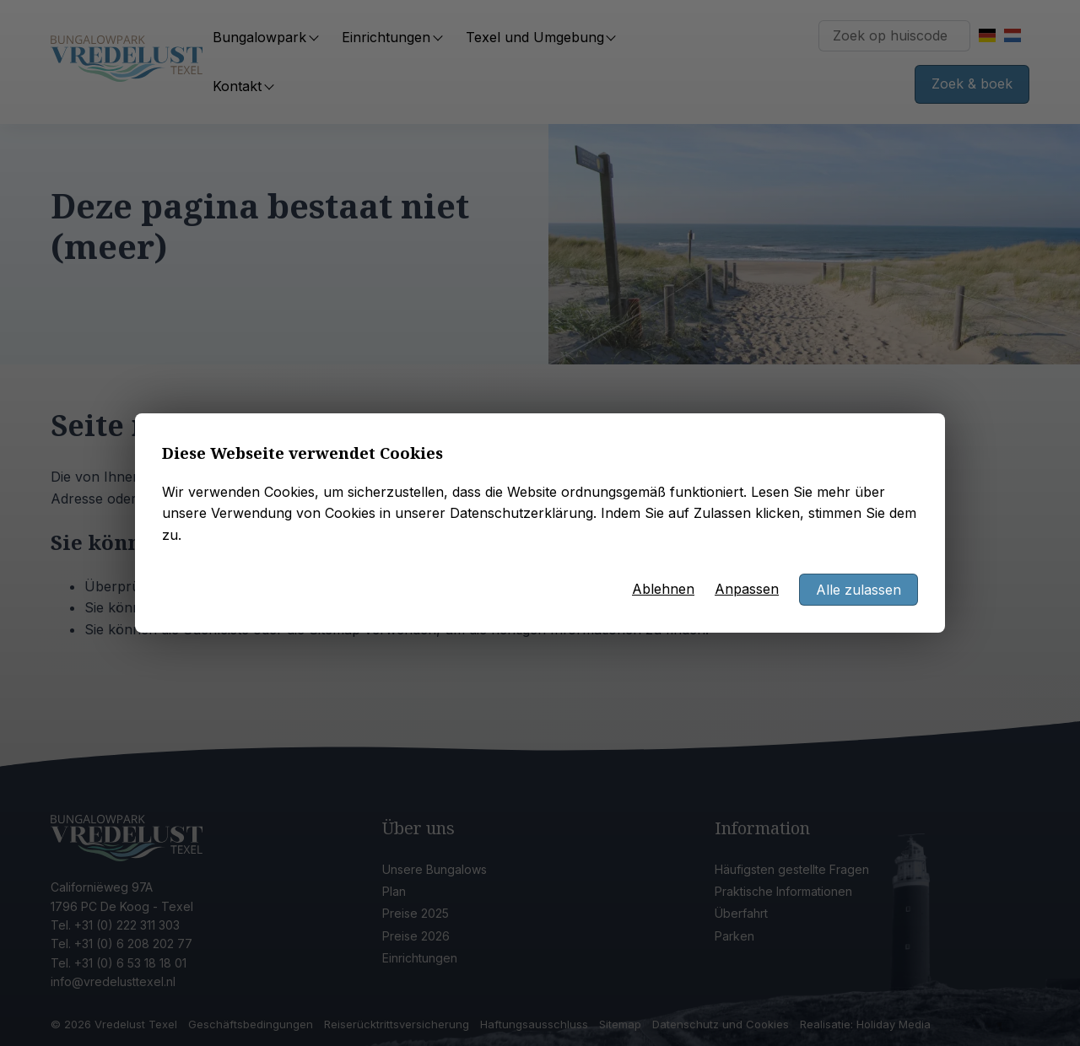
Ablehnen (663, 588)
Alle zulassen (858, 589)
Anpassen (747, 588)
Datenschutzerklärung (521, 512)
